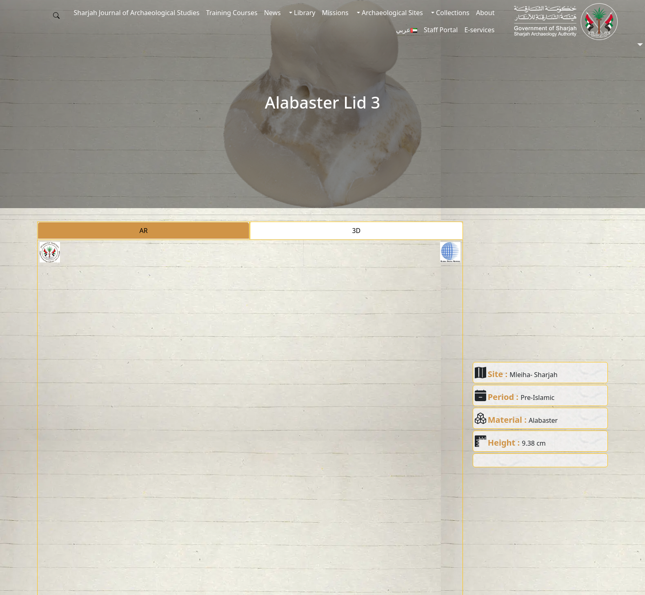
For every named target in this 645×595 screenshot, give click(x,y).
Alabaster (543, 420)
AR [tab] (144, 230)
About (485, 12)
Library (304, 12)
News (272, 12)
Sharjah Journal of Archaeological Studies (137, 12)
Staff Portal (441, 29)
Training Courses (232, 12)
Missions (335, 12)
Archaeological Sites (391, 12)
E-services (479, 29)
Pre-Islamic (537, 397)
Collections (451, 12)
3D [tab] (356, 230)
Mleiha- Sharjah (533, 374)
